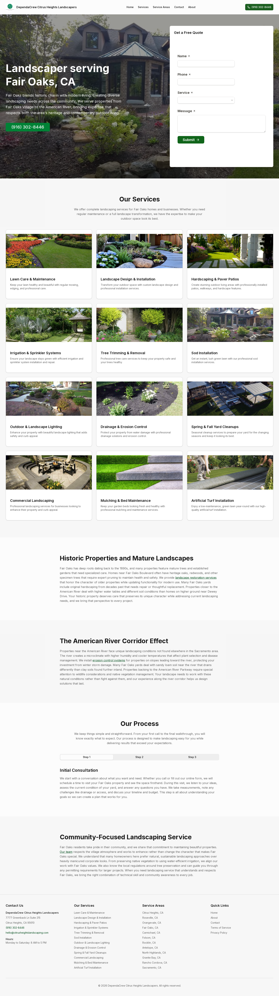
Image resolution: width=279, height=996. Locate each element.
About (192, 7)
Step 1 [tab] (86, 757)
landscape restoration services (196, 577)
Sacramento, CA (151, 967)
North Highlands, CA (154, 952)
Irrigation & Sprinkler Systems (91, 927)
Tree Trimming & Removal (89, 932)
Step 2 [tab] (139, 757)
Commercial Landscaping (88, 957)
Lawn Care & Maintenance (89, 912)
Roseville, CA (150, 917)
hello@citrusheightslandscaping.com (27, 932)
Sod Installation (83, 937)
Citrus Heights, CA (152, 912)
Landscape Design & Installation (92, 917)
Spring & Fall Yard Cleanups (90, 952)
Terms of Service (221, 927)
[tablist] (139, 757)
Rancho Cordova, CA (154, 962)
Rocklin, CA (149, 942)
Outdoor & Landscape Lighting (92, 942)
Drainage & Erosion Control (90, 947)
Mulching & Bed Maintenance (91, 962)
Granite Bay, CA (151, 957)
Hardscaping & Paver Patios (90, 922)
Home (130, 7)
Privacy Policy (219, 932)
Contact (179, 7)
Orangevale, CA (151, 922)
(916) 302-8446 (259, 7)
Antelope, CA (150, 947)
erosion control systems (109, 660)
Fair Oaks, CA (150, 927)
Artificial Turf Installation (87, 967)
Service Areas (161, 7)
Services (143, 7)
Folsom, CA (148, 937)
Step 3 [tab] (192, 757)
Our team (66, 852)
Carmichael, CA (151, 932)
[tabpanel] (139, 783)
